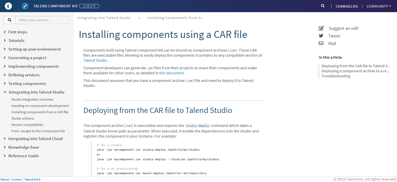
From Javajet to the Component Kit (38, 131)
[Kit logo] (25, 6)
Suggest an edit (339, 28)
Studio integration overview (32, 99)
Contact (16, 179)
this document (171, 72)
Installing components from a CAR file (39, 112)
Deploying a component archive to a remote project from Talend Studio (356, 70)
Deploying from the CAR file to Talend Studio (356, 65)
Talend (4, 179)
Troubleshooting (336, 75)
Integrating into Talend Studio (104, 17)
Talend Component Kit (55, 6)
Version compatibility (27, 124)
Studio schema (22, 118)
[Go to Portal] (8, 6)
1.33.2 (89, 6)
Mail (327, 43)
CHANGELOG (347, 6)
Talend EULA (32, 179)
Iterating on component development (40, 105)
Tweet (329, 35)
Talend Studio (95, 60)
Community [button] (379, 6)
